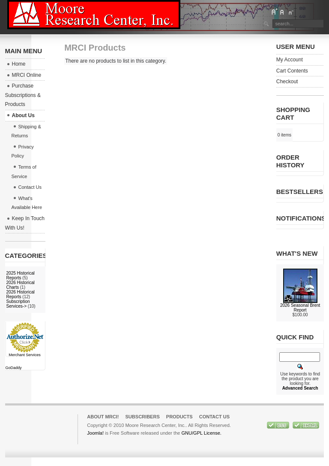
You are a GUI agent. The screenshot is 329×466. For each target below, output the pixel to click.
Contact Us (214, 416)
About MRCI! (103, 416)
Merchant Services (25, 355)
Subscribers (142, 416)
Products (179, 416)
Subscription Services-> (18, 304)
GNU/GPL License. (201, 433)
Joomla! (95, 433)
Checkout (287, 82)
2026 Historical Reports (20, 294)
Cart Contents (292, 71)
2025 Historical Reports (20, 275)
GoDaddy (14, 368)
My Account (289, 60)
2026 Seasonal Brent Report (300, 307)
